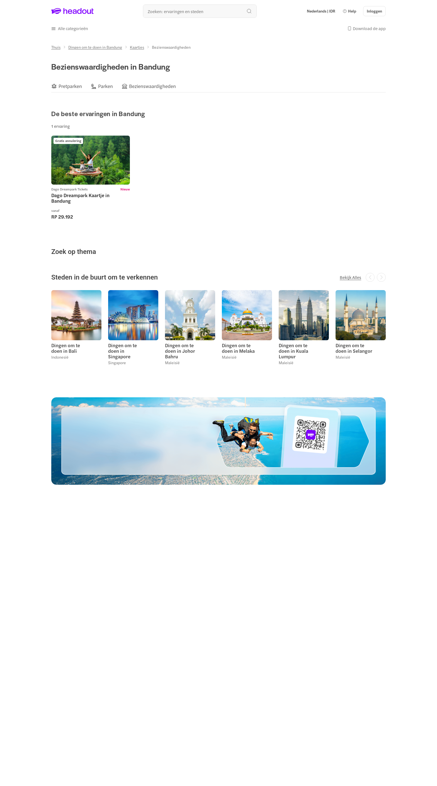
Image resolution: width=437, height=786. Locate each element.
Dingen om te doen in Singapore (122, 350)
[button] (349, 11)
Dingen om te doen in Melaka (238, 348)
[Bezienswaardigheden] (152, 86)
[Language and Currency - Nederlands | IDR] (321, 11)
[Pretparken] (70, 86)
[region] (218, 86)
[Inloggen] (374, 11)
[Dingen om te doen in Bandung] (95, 47)
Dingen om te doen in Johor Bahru (180, 350)
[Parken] (105, 86)
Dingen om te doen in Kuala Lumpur (293, 350)
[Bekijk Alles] (350, 277)
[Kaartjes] (137, 47)
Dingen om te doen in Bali (65, 348)
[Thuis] (55, 47)
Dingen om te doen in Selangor (354, 348)
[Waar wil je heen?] (199, 11)
